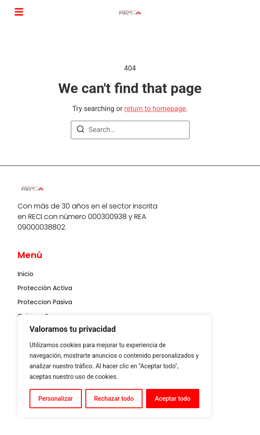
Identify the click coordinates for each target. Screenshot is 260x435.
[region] (114, 366)
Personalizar (55, 398)
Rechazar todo (114, 398)
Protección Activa (45, 288)
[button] (19, 12)
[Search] (80, 130)
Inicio (25, 274)
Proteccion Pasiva (45, 302)
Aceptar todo (172, 398)
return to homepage (155, 108)
